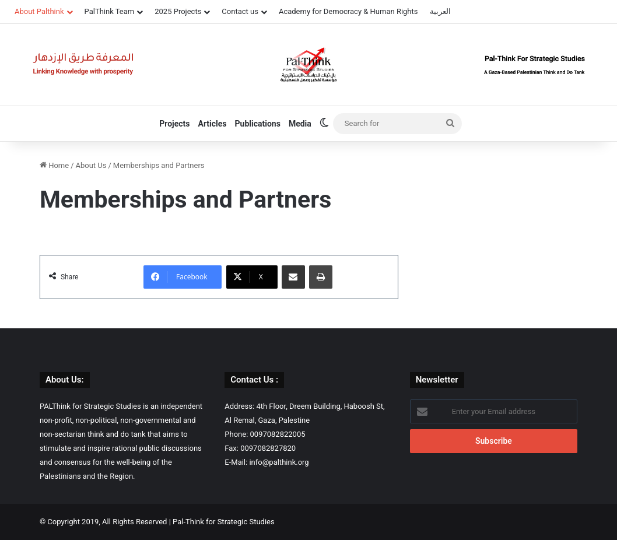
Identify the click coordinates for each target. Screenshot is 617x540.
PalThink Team (110, 11)
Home (54, 165)
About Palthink (39, 11)
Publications (258, 123)
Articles (212, 123)
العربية (440, 11)
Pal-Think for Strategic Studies (224, 521)
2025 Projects (178, 11)
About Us (91, 165)
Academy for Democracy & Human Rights (348, 11)
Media (300, 123)
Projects (174, 123)
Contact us (240, 11)
